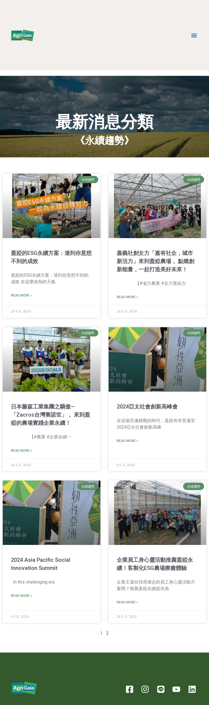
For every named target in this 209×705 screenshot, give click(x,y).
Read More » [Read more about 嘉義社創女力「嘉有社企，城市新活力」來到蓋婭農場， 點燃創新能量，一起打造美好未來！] (127, 297)
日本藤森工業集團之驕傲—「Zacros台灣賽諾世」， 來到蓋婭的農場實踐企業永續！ (50, 414)
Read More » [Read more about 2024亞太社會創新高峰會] (127, 441)
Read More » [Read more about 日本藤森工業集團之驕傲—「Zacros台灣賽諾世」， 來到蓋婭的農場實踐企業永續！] (21, 451)
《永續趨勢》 (104, 140)
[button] (194, 35)
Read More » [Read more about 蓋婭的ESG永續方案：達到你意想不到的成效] (21, 295)
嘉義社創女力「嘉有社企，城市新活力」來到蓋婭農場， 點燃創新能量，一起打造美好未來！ (155, 261)
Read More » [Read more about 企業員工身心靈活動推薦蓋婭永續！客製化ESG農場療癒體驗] (127, 602)
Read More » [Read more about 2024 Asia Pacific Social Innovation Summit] (21, 596)
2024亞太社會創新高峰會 (147, 406)
